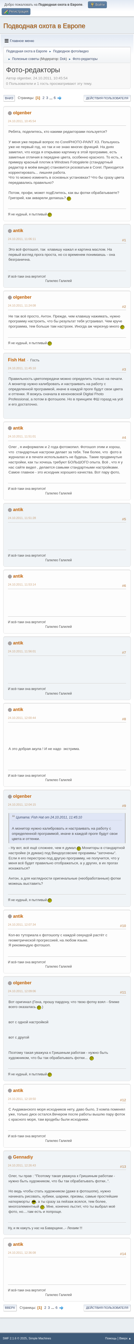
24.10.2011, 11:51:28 (22, 518)
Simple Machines (39, 1338)
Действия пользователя (107, 98)
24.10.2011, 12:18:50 (22, 1098)
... (51, 98)
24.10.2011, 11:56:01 (22, 651)
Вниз (9, 98)
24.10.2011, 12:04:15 (22, 804)
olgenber (22, 112)
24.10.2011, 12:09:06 (22, 991)
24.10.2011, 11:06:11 (22, 239)
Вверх (10, 1307)
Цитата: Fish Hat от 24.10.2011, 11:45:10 (50, 817)
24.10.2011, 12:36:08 (22, 1252)
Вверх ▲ (125, 1338)
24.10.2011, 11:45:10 (22, 368)
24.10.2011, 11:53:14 (22, 584)
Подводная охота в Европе (44, 25)
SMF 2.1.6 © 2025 (15, 1338)
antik (18, 230)
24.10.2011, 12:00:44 (22, 717)
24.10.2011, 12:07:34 (22, 924)
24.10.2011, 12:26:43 (22, 1165)
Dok (63, 59)
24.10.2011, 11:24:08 (22, 305)
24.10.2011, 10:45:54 (22, 121)
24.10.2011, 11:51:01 (22, 436)
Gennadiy (23, 1157)
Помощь (111, 1338)
